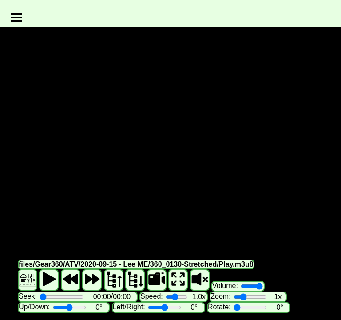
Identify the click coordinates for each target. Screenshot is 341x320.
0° (98, 307)
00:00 (102, 296)
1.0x (199, 296)
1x (278, 296)
